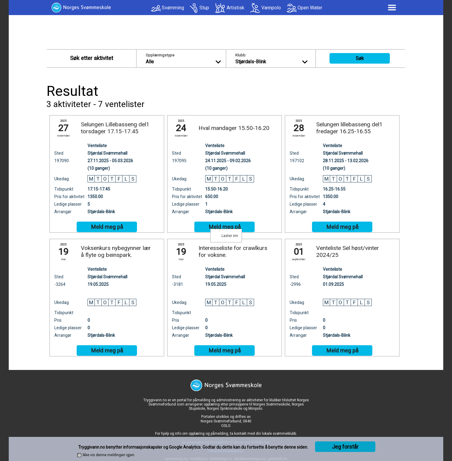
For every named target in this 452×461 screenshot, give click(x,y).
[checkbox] (79, 455)
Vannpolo (271, 8)
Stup (204, 8)
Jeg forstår (345, 447)
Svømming (173, 8)
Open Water (310, 8)
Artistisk (235, 8)
